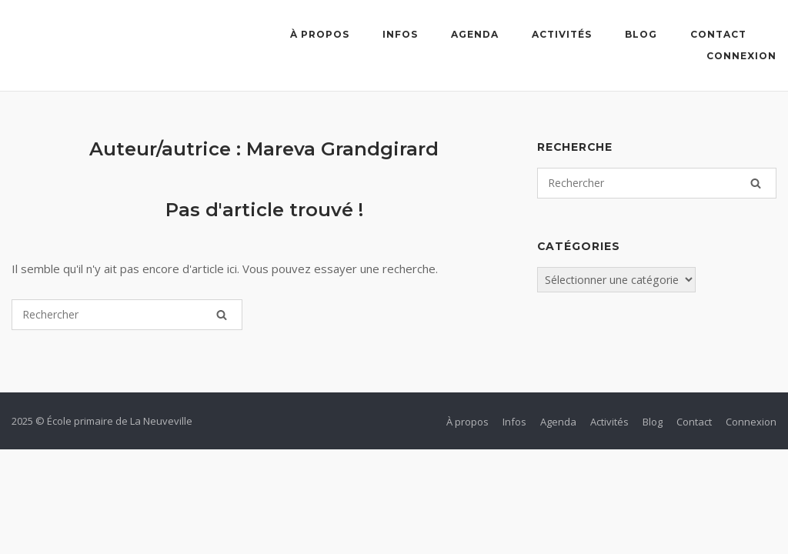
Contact (718, 34)
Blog (641, 34)
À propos (319, 34)
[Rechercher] (221, 314)
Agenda (475, 34)
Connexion (741, 56)
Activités (562, 34)
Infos (400, 34)
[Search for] (127, 314)
